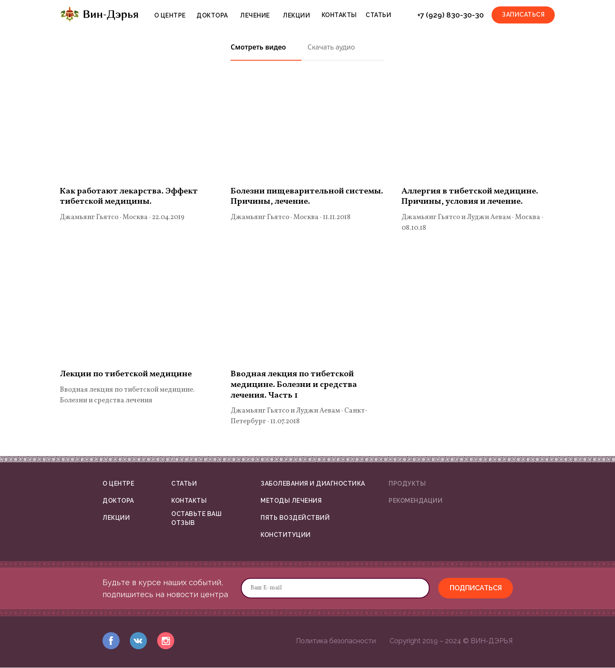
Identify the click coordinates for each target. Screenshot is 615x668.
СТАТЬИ (378, 15)
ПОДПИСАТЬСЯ (476, 588)
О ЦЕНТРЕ (170, 15)
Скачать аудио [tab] (331, 47)
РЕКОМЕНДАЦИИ (415, 501)
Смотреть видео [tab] (258, 47)
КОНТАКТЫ (339, 15)
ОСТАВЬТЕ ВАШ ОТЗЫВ (196, 519)
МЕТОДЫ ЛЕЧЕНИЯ (291, 501)
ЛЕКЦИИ (296, 15)
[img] (111, 641)
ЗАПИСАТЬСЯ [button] (523, 14)
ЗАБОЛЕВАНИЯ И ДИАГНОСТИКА (313, 483)
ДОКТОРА (212, 15)
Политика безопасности (336, 641)
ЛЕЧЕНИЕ (255, 15)
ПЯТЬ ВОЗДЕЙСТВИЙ (295, 518)
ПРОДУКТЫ (407, 483)
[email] (335, 588)
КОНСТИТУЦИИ (286, 535)
